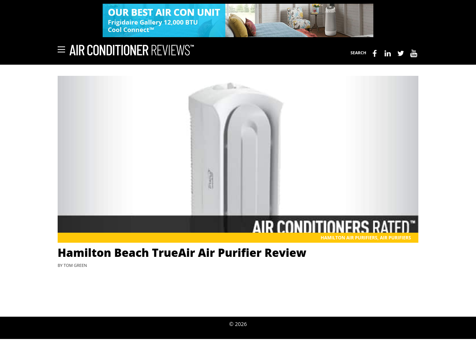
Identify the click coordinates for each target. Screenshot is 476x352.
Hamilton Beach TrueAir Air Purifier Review (182, 252)
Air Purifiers (395, 238)
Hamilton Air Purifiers (349, 238)
